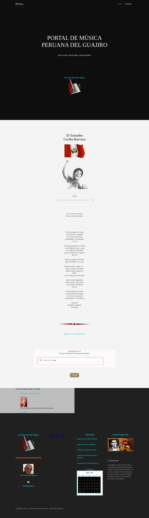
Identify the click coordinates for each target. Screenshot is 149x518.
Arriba (74, 375)
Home (119, 4)
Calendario (90, 469)
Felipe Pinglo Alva (121, 435)
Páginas (128, 4)
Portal (20, 3)
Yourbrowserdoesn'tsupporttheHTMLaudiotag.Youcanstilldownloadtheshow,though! (74, 200)
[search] (70, 360)
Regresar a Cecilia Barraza (74, 334)
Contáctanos (28, 486)
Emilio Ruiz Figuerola (56, 508)
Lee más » (23, 412)
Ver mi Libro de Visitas (74, 78)
